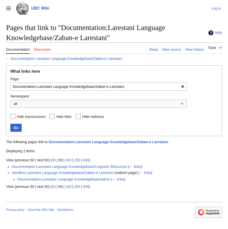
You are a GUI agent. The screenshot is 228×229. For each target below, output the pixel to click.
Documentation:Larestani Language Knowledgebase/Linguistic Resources (69, 167)
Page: (15, 79)
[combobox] (98, 87)
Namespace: (20, 96)
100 (68, 160)
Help (214, 32)
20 (54, 160)
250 (77, 160)
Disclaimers (65, 210)
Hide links (64, 117)
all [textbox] (15, 104)
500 (86, 160)
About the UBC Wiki (40, 210)
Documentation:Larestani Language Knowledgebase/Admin (63, 179)
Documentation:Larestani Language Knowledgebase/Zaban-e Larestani (66, 59)
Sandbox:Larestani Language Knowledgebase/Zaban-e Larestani (62, 173)
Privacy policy (15, 210)
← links (135, 167)
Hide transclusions (31, 117)
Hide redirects (93, 117)
